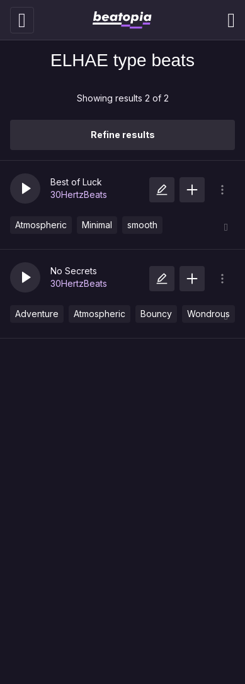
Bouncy (156, 313)
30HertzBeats (78, 194)
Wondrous (208, 313)
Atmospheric (41, 224)
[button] (25, 188)
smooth (142, 224)
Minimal (97, 224)
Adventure (37, 313)
